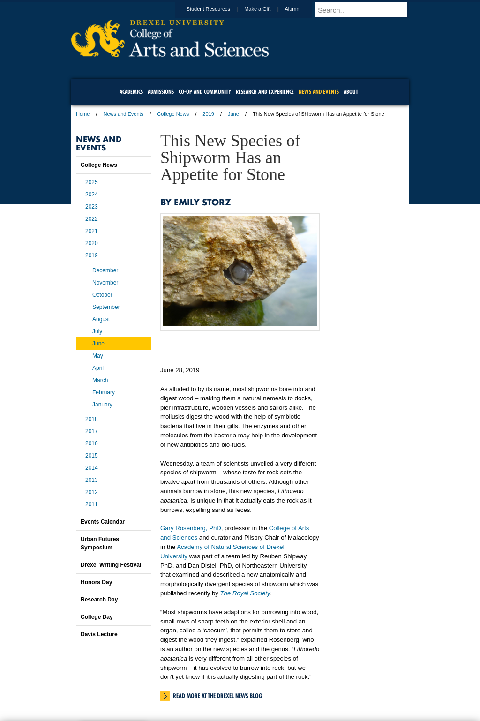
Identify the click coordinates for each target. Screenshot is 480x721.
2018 (91, 419)
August (101, 319)
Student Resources (217, 9)
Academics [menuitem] (131, 91)
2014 (91, 468)
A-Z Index (146, 688)
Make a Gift (266, 9)
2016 (91, 443)
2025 (91, 182)
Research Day (99, 599)
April (98, 368)
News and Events (124, 114)
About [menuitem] (351, 91)
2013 (91, 480)
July (97, 331)
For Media (176, 688)
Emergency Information (232, 697)
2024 (91, 194)
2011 (91, 504)
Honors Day (96, 582)
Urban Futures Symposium (100, 543)
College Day (97, 617)
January (102, 404)
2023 (91, 206)
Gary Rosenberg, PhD (190, 528)
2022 (91, 219)
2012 (91, 492)
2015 (91, 455)
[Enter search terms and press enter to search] (366, 9)
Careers (204, 688)
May (97, 356)
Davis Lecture (99, 634)
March (100, 380)
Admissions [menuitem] (161, 91)
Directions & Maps (307, 688)
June (233, 114)
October (102, 295)
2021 (91, 231)
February (103, 392)
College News (173, 114)
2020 (91, 243)
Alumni (301, 9)
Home (83, 114)
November (105, 282)
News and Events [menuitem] (319, 91)
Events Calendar (103, 521)
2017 (91, 431)
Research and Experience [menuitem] (265, 91)
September (106, 307)
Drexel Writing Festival (111, 565)
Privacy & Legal (237, 688)
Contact (270, 688)
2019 (208, 114)
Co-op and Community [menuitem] (205, 91)
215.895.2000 (321, 713)
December (105, 270)
